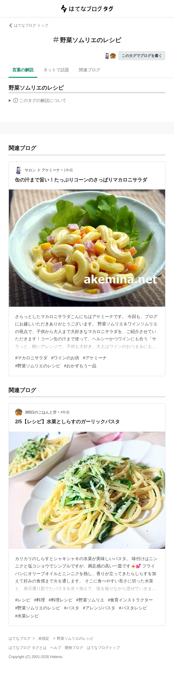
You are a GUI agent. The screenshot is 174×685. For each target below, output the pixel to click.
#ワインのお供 (65, 357)
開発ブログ (74, 648)
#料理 (39, 599)
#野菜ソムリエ (90, 599)
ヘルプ (55, 648)
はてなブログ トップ (28, 25)
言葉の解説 (23, 69)
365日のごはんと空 (41, 412)
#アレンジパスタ (99, 607)
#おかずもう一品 (80, 365)
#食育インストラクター (130, 599)
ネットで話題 (56, 69)
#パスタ (71, 607)
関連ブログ (89, 69)
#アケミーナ (95, 357)
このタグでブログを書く (142, 56)
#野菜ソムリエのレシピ (37, 365)
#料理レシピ (60, 599)
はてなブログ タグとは (27, 648)
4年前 (65, 412)
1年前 (68, 170)
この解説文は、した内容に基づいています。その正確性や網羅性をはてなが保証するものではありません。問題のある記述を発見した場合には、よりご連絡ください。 (37, 101)
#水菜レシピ (27, 615)
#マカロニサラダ (31, 357)
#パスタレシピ (133, 607)
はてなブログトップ (103, 648)
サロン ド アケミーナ (42, 170)
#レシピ (22, 599)
